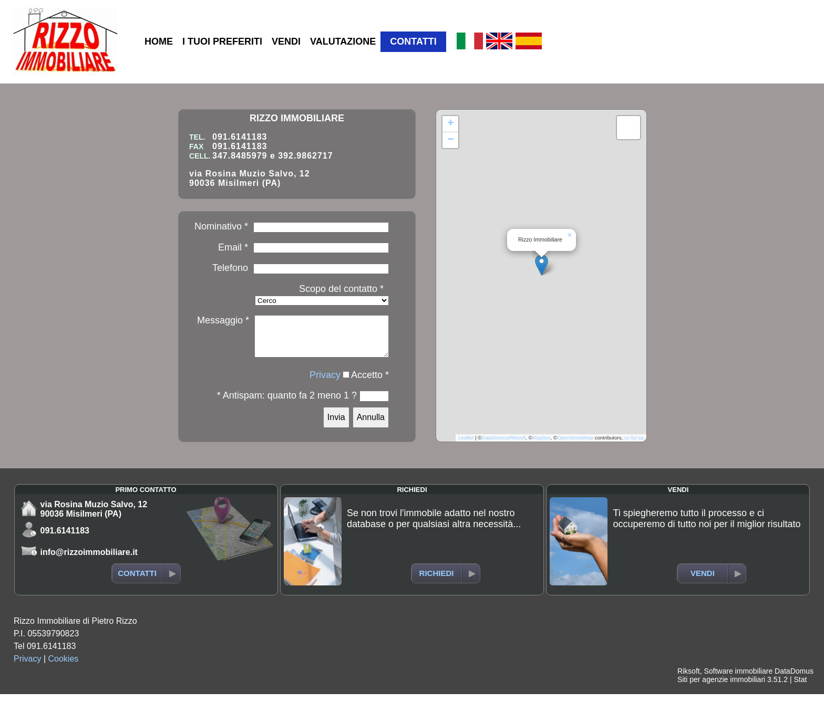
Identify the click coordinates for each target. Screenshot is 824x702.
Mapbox (541, 445)
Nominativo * (221, 226)
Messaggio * (223, 320)
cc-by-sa (634, 445)
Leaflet (465, 445)
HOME (159, 41)
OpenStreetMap (575, 445)
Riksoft (688, 679)
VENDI (286, 41)
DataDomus (794, 679)
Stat (800, 687)
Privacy (325, 383)
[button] (541, 269)
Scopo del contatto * (341, 289)
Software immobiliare (738, 679)
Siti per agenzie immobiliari (721, 687)
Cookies (63, 666)
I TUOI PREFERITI (222, 41)
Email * (233, 247)
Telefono (230, 268)
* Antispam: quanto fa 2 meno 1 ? (287, 403)
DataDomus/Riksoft (503, 445)
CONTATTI (413, 41)
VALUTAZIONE (343, 41)
